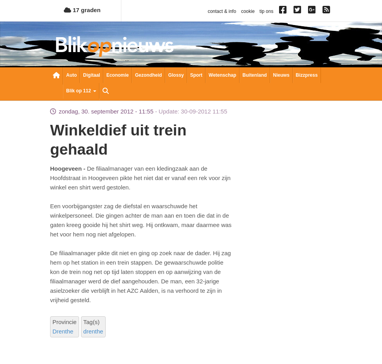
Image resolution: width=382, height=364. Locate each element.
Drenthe (62, 331)
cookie (248, 11)
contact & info (222, 11)
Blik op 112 (81, 91)
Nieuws (281, 75)
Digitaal (91, 75)
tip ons (266, 11)
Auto (71, 75)
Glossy (176, 75)
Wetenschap (222, 75)
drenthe (93, 331)
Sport (196, 75)
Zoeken (106, 91)
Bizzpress (307, 75)
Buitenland (255, 75)
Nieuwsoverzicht (56, 76)
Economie (117, 75)
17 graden (82, 10)
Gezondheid (148, 75)
